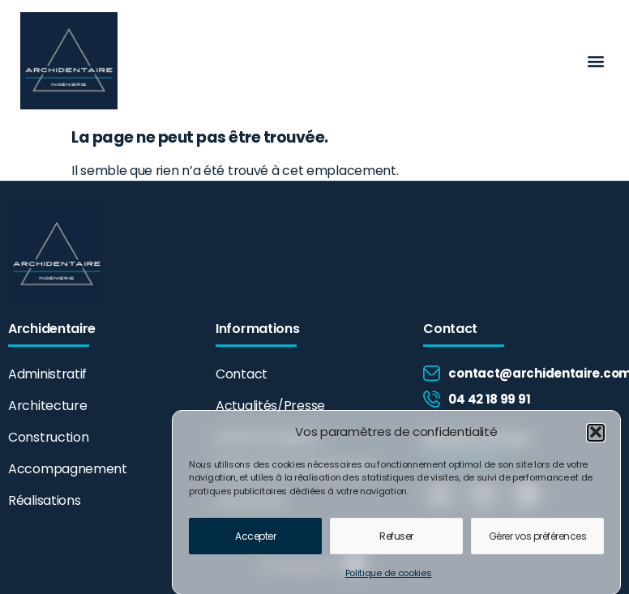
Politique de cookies (388, 576)
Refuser (396, 540)
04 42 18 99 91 (489, 399)
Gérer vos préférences (538, 540)
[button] (596, 436)
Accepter (255, 540)
